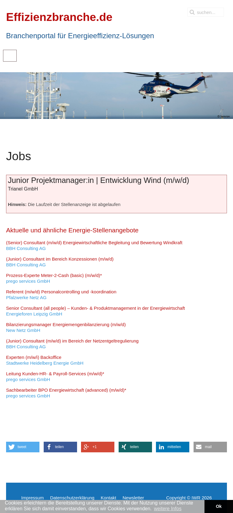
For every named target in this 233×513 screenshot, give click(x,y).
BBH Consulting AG (94, 245)
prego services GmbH (54, 278)
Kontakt (108, 497)
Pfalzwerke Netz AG (61, 294)
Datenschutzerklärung (72, 497)
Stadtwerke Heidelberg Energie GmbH (44, 360)
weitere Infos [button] (167, 508)
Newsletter (133, 497)
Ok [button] (218, 506)
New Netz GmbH (66, 327)
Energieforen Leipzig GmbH (95, 311)
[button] (22, 447)
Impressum (32, 497)
